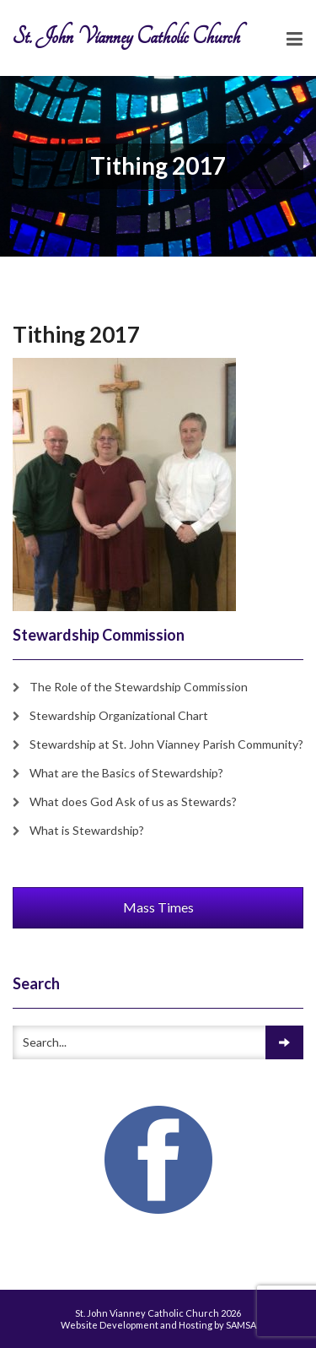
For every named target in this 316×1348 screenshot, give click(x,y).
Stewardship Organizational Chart (118, 715)
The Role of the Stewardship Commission (138, 686)
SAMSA (241, 1324)
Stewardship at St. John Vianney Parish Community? (166, 744)
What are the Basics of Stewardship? (126, 773)
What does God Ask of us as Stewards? (133, 801)
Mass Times (158, 907)
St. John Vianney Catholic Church (126, 37)
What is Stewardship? (86, 830)
